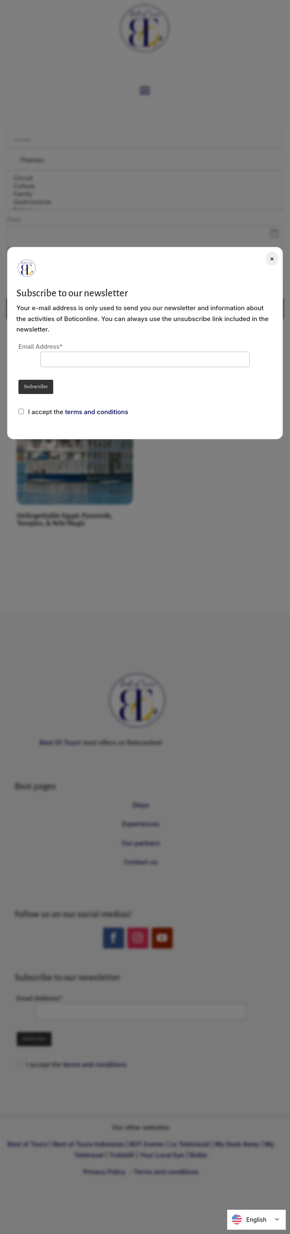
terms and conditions (96, 412)
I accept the (46, 412)
